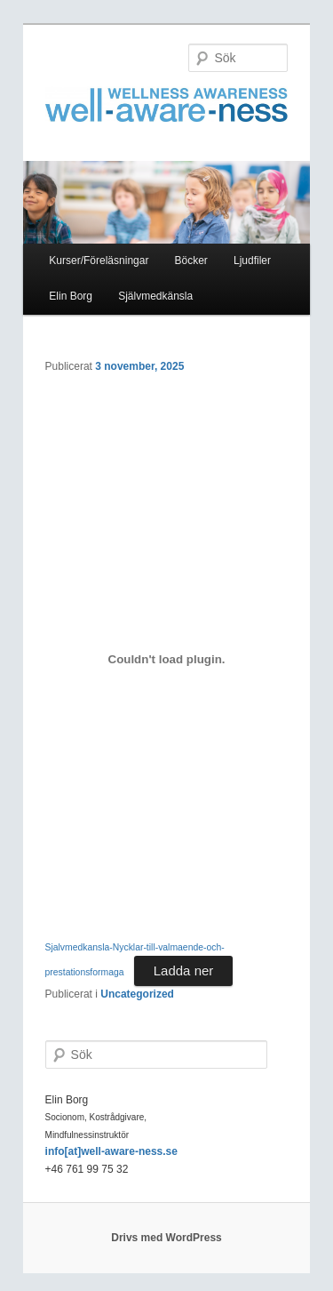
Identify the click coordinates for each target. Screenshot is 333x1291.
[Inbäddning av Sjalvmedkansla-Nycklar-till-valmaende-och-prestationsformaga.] (167, 659)
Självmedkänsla (155, 296)
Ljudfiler (252, 260)
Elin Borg (70, 296)
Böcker (191, 260)
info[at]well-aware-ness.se (111, 1151)
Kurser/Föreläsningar (98, 260)
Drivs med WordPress (166, 1237)
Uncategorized (137, 994)
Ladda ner (184, 970)
